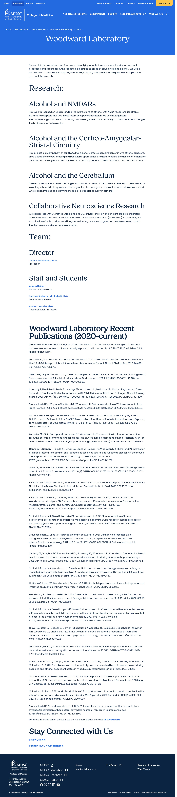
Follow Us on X (37, 739)
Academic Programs (75, 13)
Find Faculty (114, 765)
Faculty (112, 13)
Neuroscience (38, 29)
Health (29, 3)
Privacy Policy (125, 793)
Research (40, 3)
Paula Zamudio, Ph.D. (41, 306)
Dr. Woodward (111, 719)
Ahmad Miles (36, 286)
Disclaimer (112, 793)
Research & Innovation (133, 13)
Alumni (79, 765)
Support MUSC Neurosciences (46, 745)
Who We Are (156, 13)
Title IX (136, 793)
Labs (79, 29)
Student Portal (145, 3)
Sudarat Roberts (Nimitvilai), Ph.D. (48, 296)
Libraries (119, 3)
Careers (131, 3)
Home (8, 29)
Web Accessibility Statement (154, 793)
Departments (97, 13)
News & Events (104, 3)
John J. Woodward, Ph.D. (43, 260)
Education (18, 3)
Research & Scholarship (61, 29)
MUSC (7, 3)
